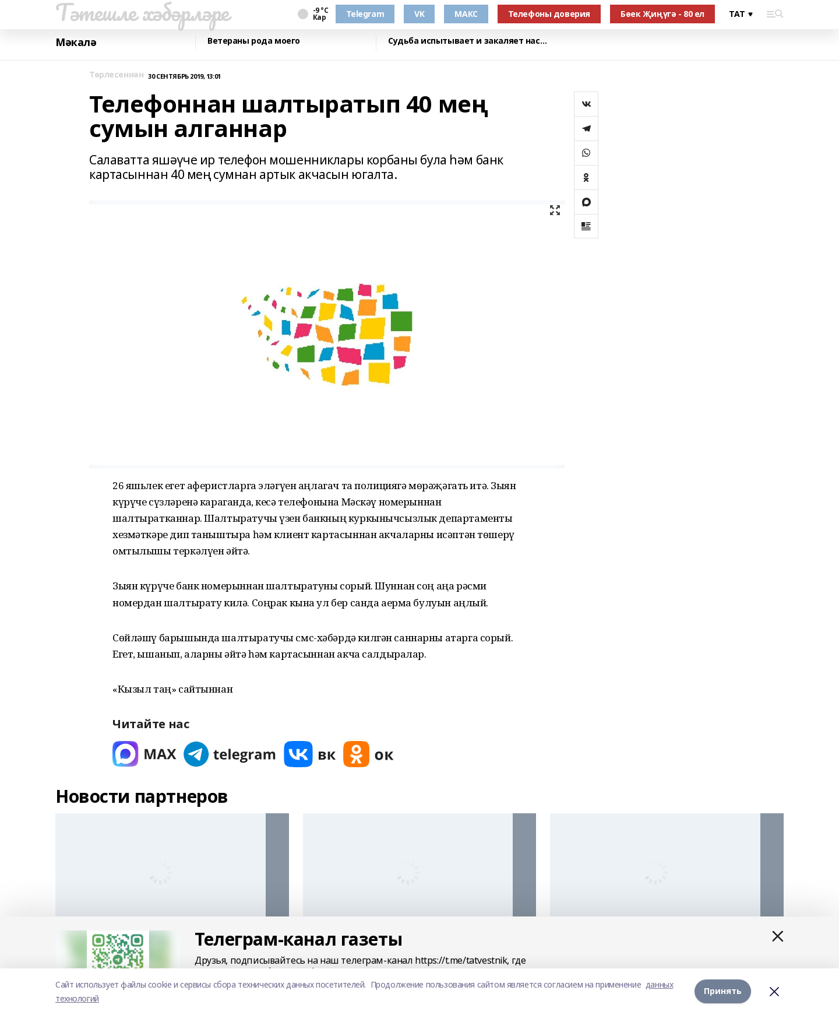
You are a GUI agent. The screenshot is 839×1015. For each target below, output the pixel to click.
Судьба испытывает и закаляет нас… (467, 41)
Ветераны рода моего (253, 41)
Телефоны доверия (549, 13)
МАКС (465, 13)
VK (419, 13)
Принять (723, 991)
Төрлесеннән (116, 75)
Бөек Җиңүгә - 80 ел (662, 13)
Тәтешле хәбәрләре (142, 12)
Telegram (365, 13)
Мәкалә (75, 42)
